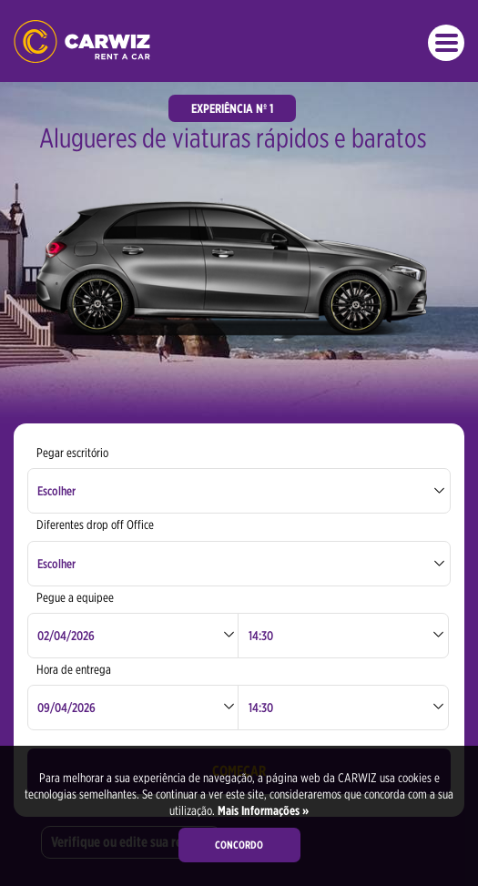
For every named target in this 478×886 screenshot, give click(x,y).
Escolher (56, 491)
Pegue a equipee (75, 597)
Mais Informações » (262, 810)
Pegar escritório (72, 452)
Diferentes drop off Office (95, 524)
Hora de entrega (73, 669)
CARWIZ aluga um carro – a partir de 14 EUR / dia (82, 41)
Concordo (239, 844)
